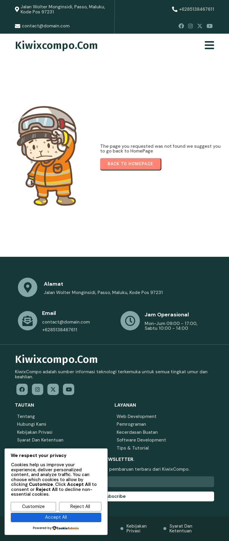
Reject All (80, 506)
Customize (33, 506)
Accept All (56, 517)
